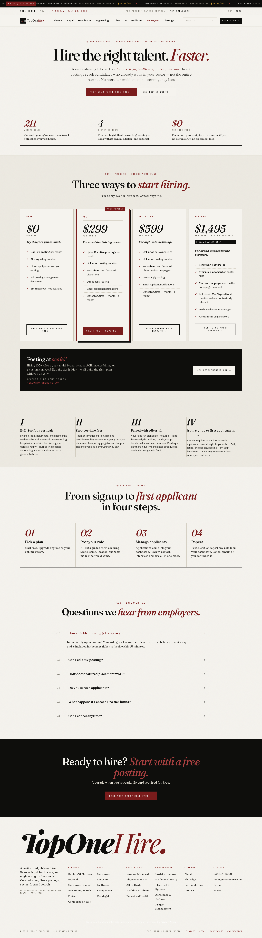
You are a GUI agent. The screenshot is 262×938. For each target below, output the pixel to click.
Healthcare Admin (137, 890)
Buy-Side (73, 879)
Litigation (103, 879)
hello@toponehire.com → (214, 370)
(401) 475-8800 (223, 873)
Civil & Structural (166, 873)
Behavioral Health (137, 896)
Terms (217, 890)
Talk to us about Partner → (215, 329)
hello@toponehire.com (43, 382)
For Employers (194, 884)
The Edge (168, 20)
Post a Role (230, 20)
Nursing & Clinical (137, 873)
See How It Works (157, 92)
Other (116, 20)
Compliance (104, 890)
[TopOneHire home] (32, 21)
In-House (103, 884)
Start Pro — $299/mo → (102, 331)
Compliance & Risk (79, 901)
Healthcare (84, 20)
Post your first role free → (47, 329)
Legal (70, 20)
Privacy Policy (168, 922)
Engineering (102, 20)
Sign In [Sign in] (200, 20)
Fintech (72, 896)
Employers (153, 20)
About (188, 873)
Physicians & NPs (136, 879)
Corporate (103, 873)
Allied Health (134, 884)
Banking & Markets (80, 873)
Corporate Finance (79, 884)
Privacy (218, 884)
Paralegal (103, 896)
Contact (189, 890)
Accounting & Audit (80, 890)
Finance (58, 20)
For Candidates (133, 20)
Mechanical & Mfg (166, 879)
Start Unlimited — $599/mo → (159, 329)
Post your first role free (111, 92)
